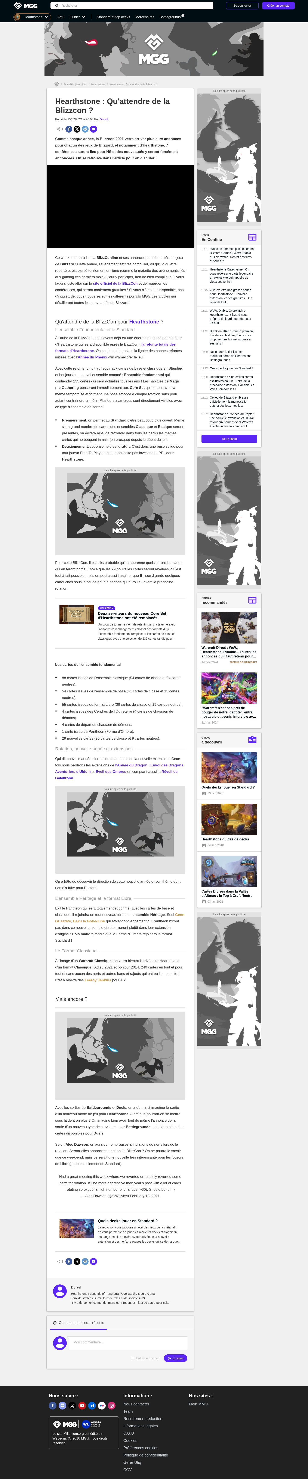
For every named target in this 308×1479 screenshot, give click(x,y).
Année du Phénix (92, 357)
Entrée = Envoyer (148, 1358)
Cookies (130, 1440)
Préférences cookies (140, 1448)
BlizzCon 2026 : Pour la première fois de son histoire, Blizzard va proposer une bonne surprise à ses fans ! (232, 337)
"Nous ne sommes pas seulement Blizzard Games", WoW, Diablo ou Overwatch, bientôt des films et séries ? (232, 255)
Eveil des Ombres (111, 772)
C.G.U (128, 1433)
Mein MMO (198, 1404)
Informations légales (140, 1426)
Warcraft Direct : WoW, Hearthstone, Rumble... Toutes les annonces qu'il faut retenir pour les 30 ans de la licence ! (228, 652)
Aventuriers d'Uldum (73, 772)
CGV (127, 1470)
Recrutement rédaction (142, 1419)
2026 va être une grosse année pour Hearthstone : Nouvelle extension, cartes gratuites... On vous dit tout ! (231, 296)
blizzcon (107, 608)
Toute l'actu (229, 439)
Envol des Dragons (166, 765)
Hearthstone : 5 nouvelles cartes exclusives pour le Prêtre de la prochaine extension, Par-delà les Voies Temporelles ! (232, 383)
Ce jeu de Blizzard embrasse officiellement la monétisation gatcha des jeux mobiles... (229, 401)
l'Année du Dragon (131, 765)
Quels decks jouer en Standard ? (128, 1221)
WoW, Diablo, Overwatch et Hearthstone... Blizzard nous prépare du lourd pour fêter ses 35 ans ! (230, 317)
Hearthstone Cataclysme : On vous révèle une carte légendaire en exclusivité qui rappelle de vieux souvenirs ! (231, 275)
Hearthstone (98, 84)
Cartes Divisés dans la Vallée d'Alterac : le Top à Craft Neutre (226, 893)
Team (128, 1411)
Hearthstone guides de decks (225, 839)
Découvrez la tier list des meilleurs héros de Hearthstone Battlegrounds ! (231, 356)
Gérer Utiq (132, 1462)
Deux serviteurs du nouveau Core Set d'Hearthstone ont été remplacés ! (132, 615)
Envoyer (175, 1358)
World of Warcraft (243, 662)
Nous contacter (136, 1404)
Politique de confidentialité (145, 1455)
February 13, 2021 (145, 1196)
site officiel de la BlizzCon (115, 283)
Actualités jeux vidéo (75, 84)
